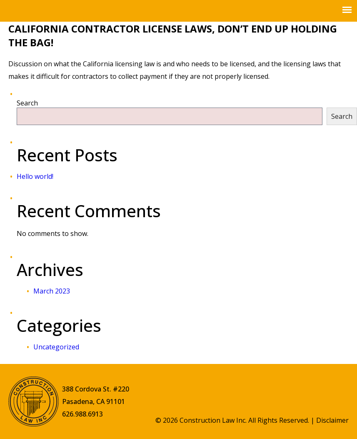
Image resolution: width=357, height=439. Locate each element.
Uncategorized (56, 346)
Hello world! (35, 176)
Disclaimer (332, 420)
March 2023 (51, 291)
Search (27, 103)
